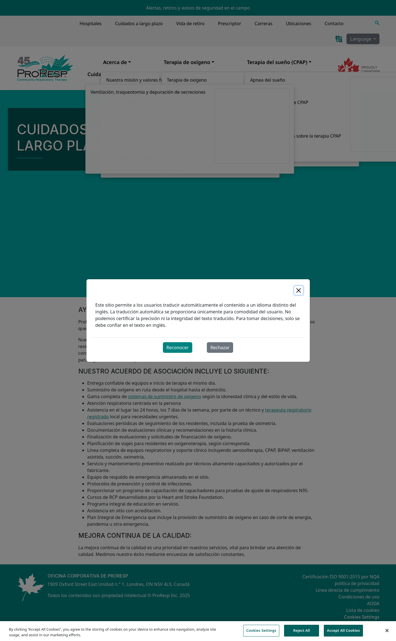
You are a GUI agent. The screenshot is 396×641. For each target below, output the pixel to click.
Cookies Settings (261, 633)
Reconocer (178, 347)
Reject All (301, 633)
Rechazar (220, 347)
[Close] (298, 290)
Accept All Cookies (343, 633)
